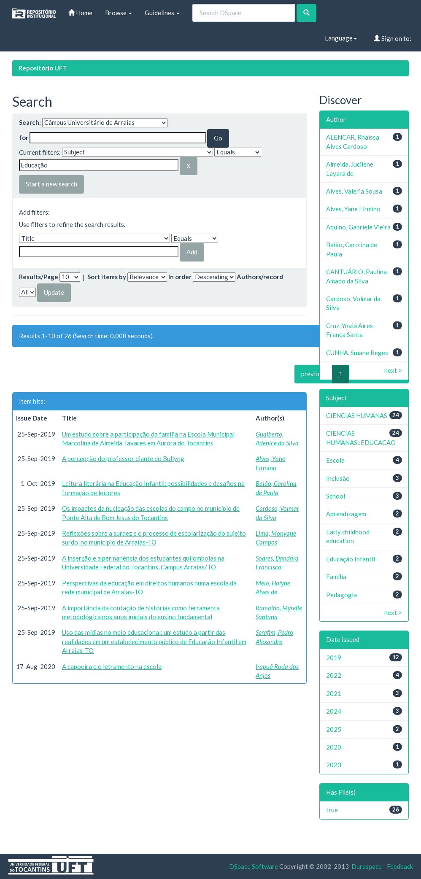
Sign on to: (392, 38)
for (23, 137)
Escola (335, 460)
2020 (333, 747)
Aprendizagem (346, 514)
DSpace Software (253, 866)
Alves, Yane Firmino (353, 209)
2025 (333, 729)
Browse (118, 12)
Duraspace (366, 866)
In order (180, 276)
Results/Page (38, 276)
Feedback (400, 866)
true (332, 810)
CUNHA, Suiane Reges (357, 352)
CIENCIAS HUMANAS (356, 415)
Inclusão (338, 478)
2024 (333, 711)
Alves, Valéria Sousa (354, 191)
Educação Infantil (350, 559)
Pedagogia (341, 595)
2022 (333, 675)
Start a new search (51, 184)
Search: (30, 122)
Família (336, 576)
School (335, 496)
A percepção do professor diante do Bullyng (123, 458)
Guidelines (162, 12)
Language (341, 38)
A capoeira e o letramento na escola (112, 666)
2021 (333, 693)
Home (80, 12)
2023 (333, 764)
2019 (333, 657)
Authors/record (260, 276)
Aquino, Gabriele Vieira (358, 227)
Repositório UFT (43, 68)
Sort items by (106, 276)
